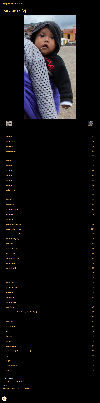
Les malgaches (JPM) (50, 258)
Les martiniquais (50, 268)
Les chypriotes (50, 175)
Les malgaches (50, 253)
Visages (50, 361)
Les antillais (50, 136)
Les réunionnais (50, 302)
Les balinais (50, 146)
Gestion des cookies (50, 400)
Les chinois (50, 170)
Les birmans (50, 156)
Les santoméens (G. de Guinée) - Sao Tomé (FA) (50, 312)
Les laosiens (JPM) (50, 248)
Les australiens (50, 141)
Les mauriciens (50, 273)
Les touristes (50, 336)
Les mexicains (50, 278)
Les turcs (50, 331)
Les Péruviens (50, 292)
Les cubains (50, 180)
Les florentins (50, 205)
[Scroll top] (95, 398)
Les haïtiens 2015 (50, 219)
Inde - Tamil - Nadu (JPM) (50, 234)
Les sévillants (50, 307)
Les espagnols (50, 195)
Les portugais (50, 297)
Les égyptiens (50, 190)
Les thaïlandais (50, 326)
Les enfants (50, 341)
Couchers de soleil (50, 365)
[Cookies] (4, 398)
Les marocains (50, 263)
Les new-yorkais (50, 283)
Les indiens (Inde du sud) (50, 229)
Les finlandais (50, 200)
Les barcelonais (50, 151)
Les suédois (50, 322)
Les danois (50, 185)
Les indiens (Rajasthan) (50, 224)
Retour (50, 124)
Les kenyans (50, 244)
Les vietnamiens (50, 346)
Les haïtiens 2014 (50, 214)
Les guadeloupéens (50, 209)
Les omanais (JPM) (50, 287)
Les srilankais (50, 317)
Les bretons (50, 166)
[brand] (12, 4)
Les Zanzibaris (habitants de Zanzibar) (50, 351)
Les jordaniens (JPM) (50, 239)
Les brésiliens (50, 161)
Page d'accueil (50, 356)
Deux (50, 370)
